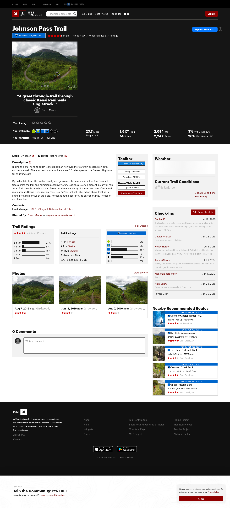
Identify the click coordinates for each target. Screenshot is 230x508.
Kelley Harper (162, 246)
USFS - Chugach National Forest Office (51, 209)
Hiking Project (181, 419)
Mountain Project (138, 429)
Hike (34, 4)
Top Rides (115, 13)
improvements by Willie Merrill (61, 215)
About (87, 419)
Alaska (71, 246)
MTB (25, 4)
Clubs (87, 434)
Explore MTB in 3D (205, 29)
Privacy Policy (213, 492)
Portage (114, 35)
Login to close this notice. (52, 495)
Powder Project (182, 429)
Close (201, 498)
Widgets (88, 429)
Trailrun (46, 4)
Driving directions (132, 171)
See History (201, 196)
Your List (50, 137)
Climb (15, 4)
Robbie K (160, 219)
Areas (76, 35)
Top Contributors (138, 419)
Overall (74, 250)
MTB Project (135, 434)
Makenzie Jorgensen (166, 273)
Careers (17, 439)
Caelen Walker (163, 236)
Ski (57, 4)
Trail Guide (86, 13)
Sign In (211, 13)
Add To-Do (38, 137)
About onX (19, 434)
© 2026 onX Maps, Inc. (106, 457)
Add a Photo (141, 272)
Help (86, 424)
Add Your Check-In (203, 211)
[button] (15, 66)
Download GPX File (132, 177)
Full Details (141, 225)
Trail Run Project (183, 424)
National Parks (182, 434)
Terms (121, 457)
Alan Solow (161, 283)
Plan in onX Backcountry (132, 163)
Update (205, 192)
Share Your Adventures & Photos (146, 424)
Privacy (130, 457)
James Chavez (162, 260)
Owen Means (49, 110)
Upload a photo (132, 187)
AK (83, 35)
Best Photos (101, 13)
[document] (201, 494)
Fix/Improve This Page (131, 193)
